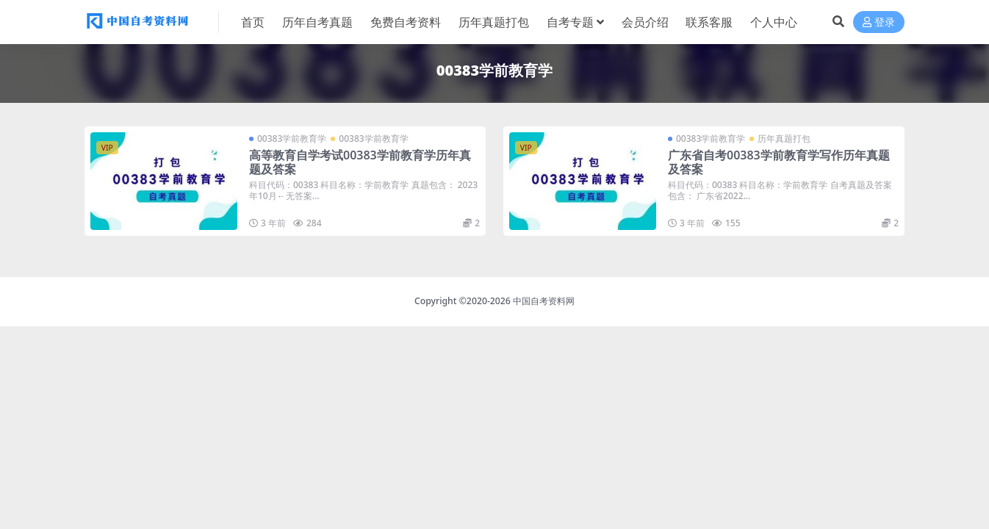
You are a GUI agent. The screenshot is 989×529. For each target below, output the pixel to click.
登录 (879, 22)
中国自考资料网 (544, 301)
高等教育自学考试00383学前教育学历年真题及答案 (360, 162)
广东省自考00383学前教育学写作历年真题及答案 (779, 162)
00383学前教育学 (291, 138)
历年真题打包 (784, 138)
